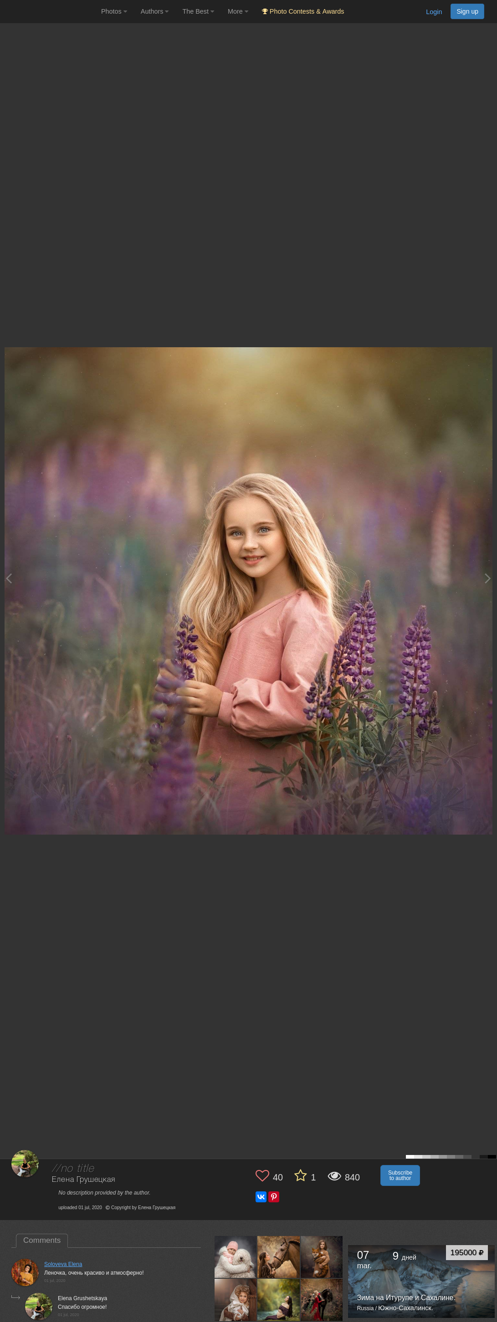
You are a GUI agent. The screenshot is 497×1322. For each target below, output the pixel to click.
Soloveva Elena (63, 1264)
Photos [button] (114, 11)
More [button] (238, 11)
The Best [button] (198, 11)
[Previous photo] (8, 578)
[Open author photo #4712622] (322, 1257)
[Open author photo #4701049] (236, 1300)
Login (434, 12)
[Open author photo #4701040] (278, 1300)
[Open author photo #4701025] (322, 1300)
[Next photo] (488, 578)
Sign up (467, 11)
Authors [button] (155, 11)
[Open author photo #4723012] (236, 1257)
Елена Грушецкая (83, 1179)
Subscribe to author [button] (400, 1175)
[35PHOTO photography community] (49, 12)
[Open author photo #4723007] (278, 1257)
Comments (42, 1240)
